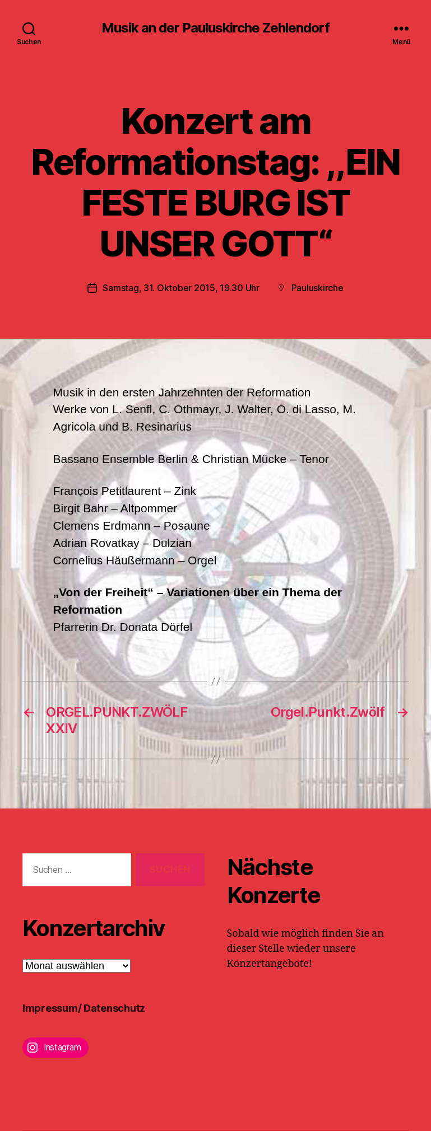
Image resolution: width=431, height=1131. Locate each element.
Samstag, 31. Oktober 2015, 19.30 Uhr (181, 287)
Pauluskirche (317, 287)
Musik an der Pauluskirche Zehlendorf (215, 28)
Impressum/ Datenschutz (83, 1008)
